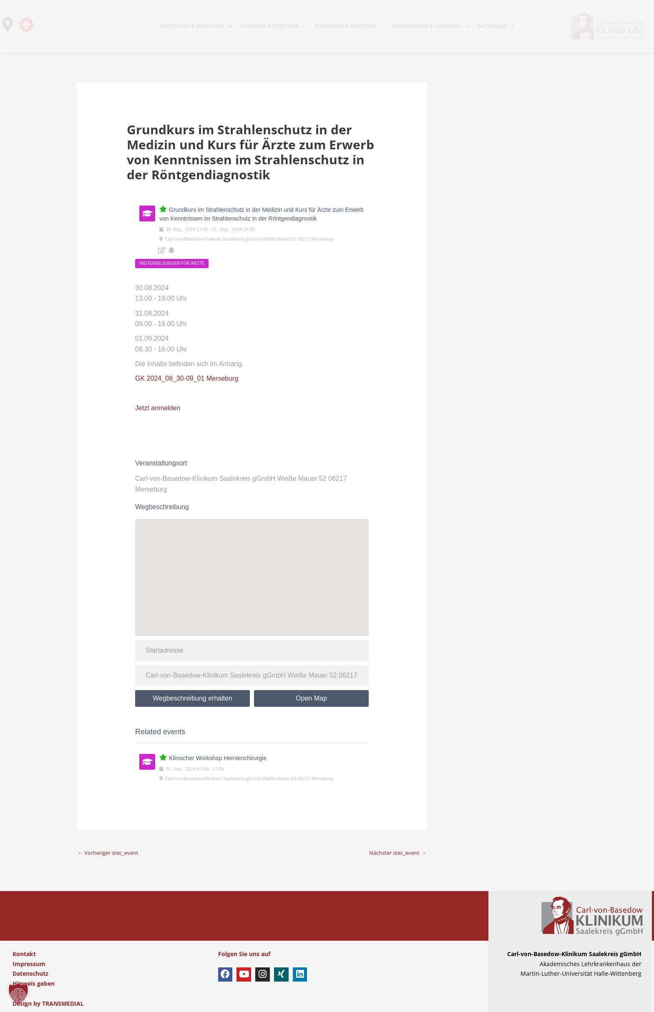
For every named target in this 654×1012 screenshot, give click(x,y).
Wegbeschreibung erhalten (192, 698)
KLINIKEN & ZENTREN (274, 26)
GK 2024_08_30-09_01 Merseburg (186, 378)
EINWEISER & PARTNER (349, 26)
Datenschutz (30, 973)
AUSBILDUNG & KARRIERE (430, 26)
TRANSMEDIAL (63, 1003)
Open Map (311, 698)
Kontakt (24, 954)
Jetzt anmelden (158, 408)
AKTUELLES (496, 26)
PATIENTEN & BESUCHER (195, 26)
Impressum (29, 963)
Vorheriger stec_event (112, 852)
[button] (18, 993)
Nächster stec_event (394, 852)
